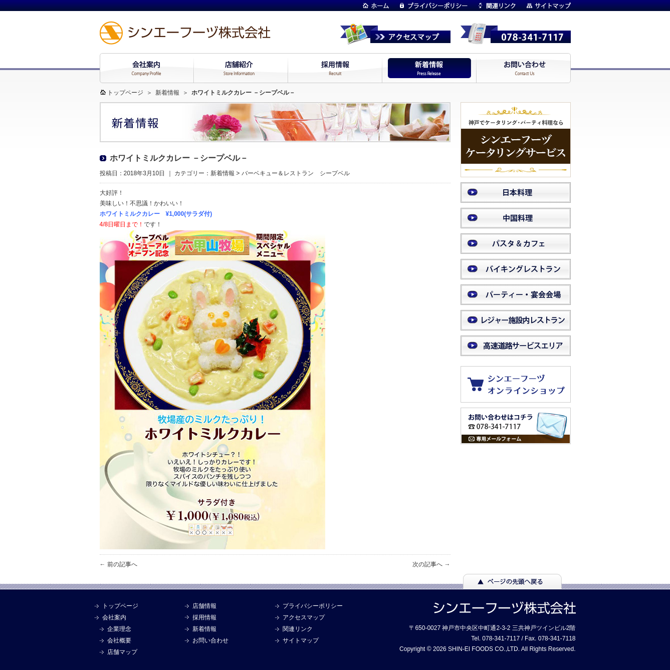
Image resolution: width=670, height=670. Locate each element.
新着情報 (167, 92)
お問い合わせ (210, 640)
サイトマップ (301, 640)
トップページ (125, 92)
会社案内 (114, 617)
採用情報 (204, 617)
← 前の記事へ (118, 564)
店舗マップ (122, 651)
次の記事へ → (431, 564)
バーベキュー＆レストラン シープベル (296, 173)
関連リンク (298, 628)
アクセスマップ (304, 617)
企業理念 (119, 628)
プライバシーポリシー (313, 605)
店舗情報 (204, 605)
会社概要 (119, 640)
